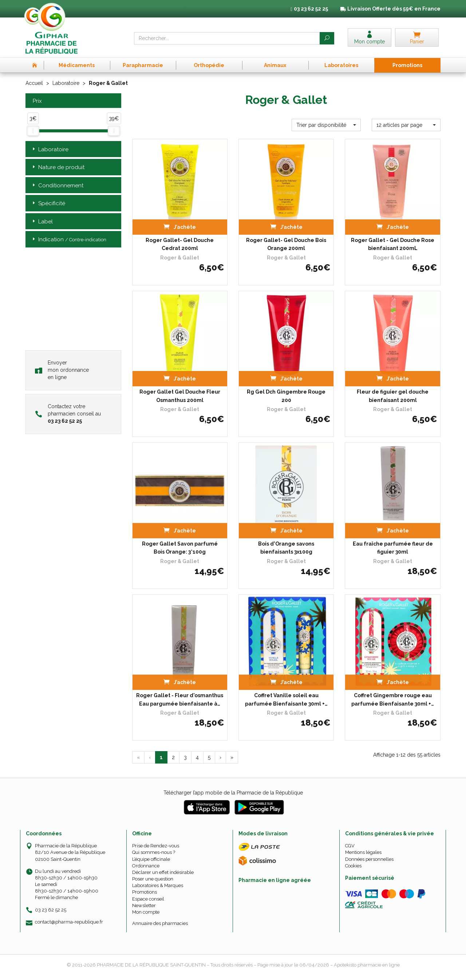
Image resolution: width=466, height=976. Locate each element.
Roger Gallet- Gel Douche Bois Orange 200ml (286, 244)
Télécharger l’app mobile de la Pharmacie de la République (233, 793)
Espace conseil (148, 899)
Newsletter (144, 905)
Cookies (353, 865)
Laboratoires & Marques (157, 885)
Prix (36, 101)
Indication (68, 239)
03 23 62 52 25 (50, 910)
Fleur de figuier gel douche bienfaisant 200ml (393, 396)
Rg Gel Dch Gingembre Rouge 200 (286, 396)
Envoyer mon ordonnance (62, 370)
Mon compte (145, 912)
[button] (326, 125)
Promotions (144, 892)
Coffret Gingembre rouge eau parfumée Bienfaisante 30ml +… (392, 699)
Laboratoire (65, 83)
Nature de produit (57, 167)
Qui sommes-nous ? (153, 852)
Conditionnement (57, 186)
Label (42, 222)
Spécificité (48, 203)
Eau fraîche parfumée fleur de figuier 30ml (393, 548)
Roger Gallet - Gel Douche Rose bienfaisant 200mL (392, 244)
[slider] (33, 131)
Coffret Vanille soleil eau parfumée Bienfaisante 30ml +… (286, 699)
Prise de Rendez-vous (155, 845)
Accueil (34, 83)
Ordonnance (145, 865)
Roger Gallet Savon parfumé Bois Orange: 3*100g (180, 548)
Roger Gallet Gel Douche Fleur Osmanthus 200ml (179, 396)
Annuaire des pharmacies (160, 923)
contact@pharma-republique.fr (69, 922)
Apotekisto (367, 965)
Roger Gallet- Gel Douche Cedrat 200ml (180, 244)
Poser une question (152, 879)
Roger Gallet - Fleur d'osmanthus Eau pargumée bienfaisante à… (179, 699)
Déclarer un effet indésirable (163, 872)
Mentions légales (363, 852)
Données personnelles (369, 859)
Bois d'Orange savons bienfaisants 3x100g (286, 548)
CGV (350, 845)
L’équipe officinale (151, 859)
